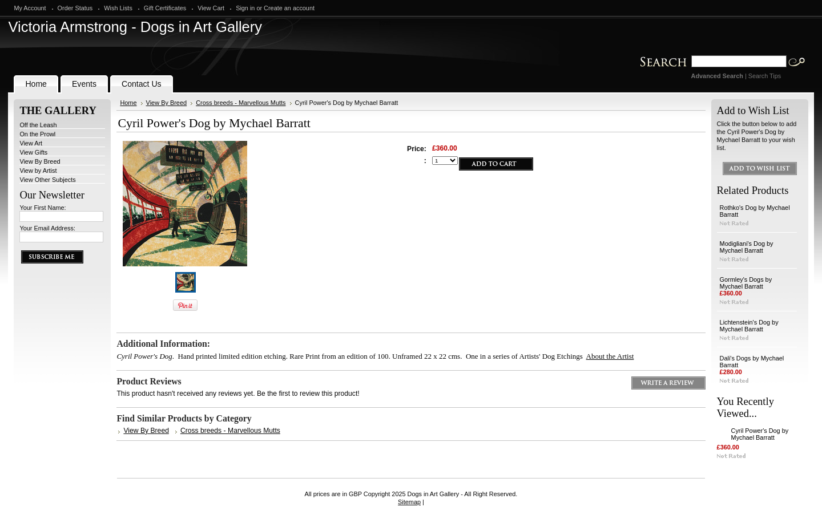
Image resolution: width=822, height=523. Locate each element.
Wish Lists (118, 8)
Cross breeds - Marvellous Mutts (240, 102)
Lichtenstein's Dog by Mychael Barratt (749, 326)
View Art (30, 143)
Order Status (75, 8)
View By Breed (39, 161)
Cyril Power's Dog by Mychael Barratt (760, 434)
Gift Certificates (165, 8)
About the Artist (610, 356)
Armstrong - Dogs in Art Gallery (135, 27)
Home (128, 102)
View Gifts (33, 152)
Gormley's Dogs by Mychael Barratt (746, 283)
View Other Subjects (47, 179)
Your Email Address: (47, 228)
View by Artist (38, 170)
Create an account (289, 8)
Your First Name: (42, 207)
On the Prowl (37, 134)
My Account (30, 8)
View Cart (211, 8)
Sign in (245, 8)
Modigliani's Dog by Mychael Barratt (746, 247)
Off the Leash (38, 124)
